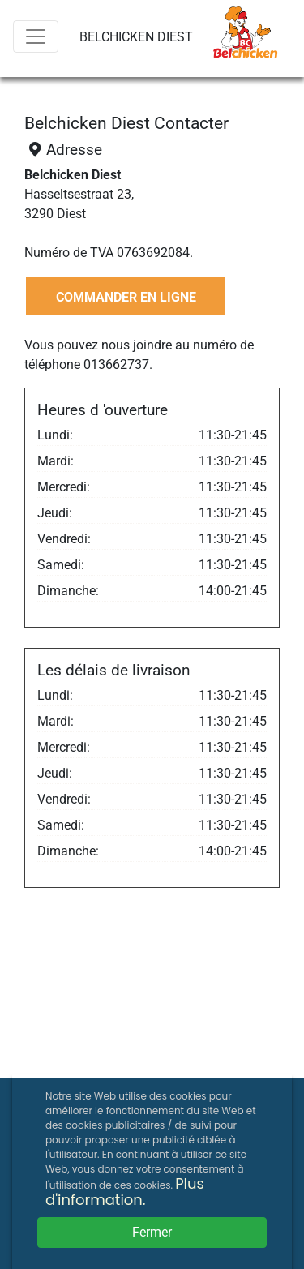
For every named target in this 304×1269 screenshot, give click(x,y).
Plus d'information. (124, 1191)
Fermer (152, 1232)
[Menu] (35, 36)
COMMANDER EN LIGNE (126, 297)
